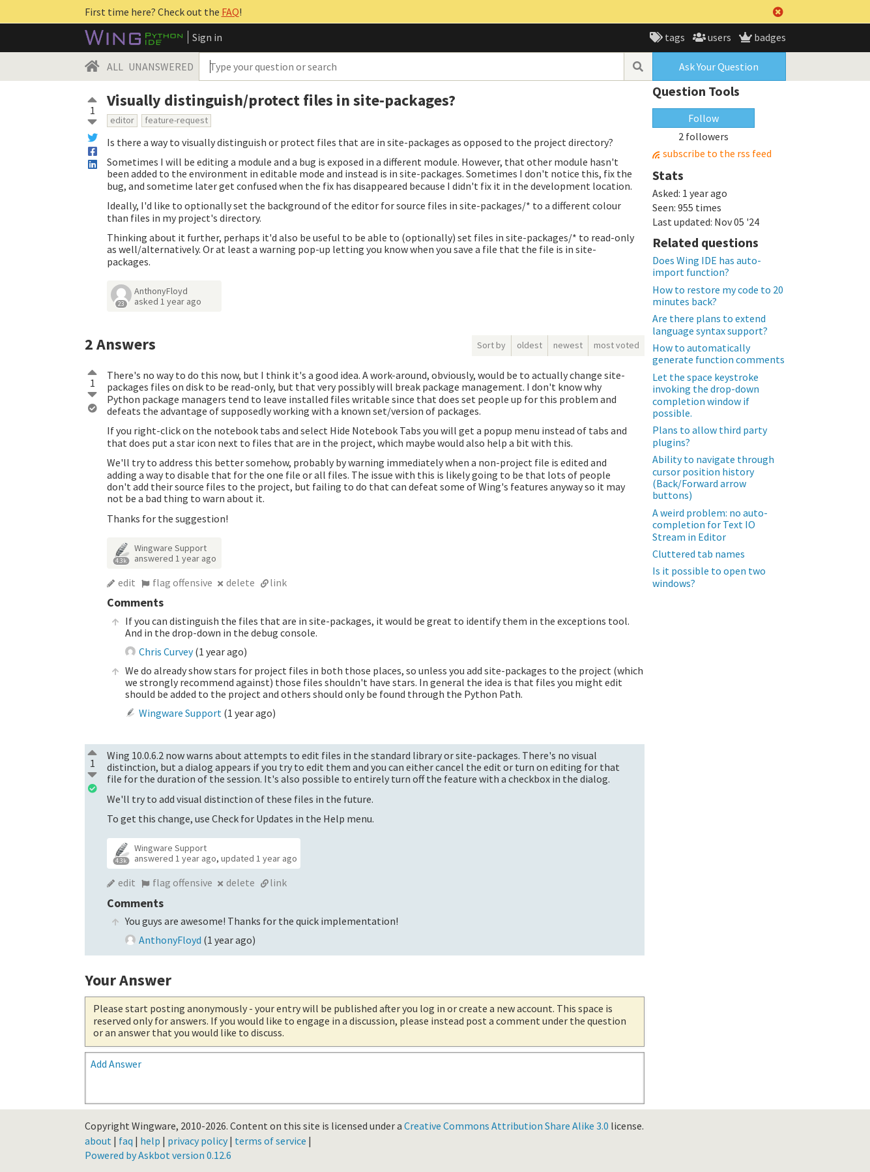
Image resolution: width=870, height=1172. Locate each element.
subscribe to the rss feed (717, 153)
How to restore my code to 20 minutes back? (717, 295)
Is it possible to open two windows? (709, 576)
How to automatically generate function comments (718, 353)
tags (674, 37)
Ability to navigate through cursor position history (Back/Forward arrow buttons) (713, 477)
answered (175, 558)
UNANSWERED (161, 66)
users (718, 37)
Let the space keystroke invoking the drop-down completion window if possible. (705, 394)
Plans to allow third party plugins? (709, 435)
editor (122, 120)
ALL (115, 66)
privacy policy (197, 1140)
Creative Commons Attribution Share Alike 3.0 (506, 1125)
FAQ (230, 11)
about (98, 1140)
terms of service (270, 1140)
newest (568, 345)
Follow (703, 118)
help (150, 1140)
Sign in (207, 37)
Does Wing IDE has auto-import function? (706, 266)
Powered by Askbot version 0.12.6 (158, 1155)
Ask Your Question (719, 66)
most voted (616, 345)
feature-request (176, 120)
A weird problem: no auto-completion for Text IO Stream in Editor (710, 524)
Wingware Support (170, 548)
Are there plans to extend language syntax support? (710, 324)
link (278, 582)
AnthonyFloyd (161, 291)
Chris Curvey (166, 651)
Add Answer (116, 1063)
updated (259, 858)
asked (167, 301)
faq (126, 1140)
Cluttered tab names (698, 553)
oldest (529, 345)
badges (769, 37)
